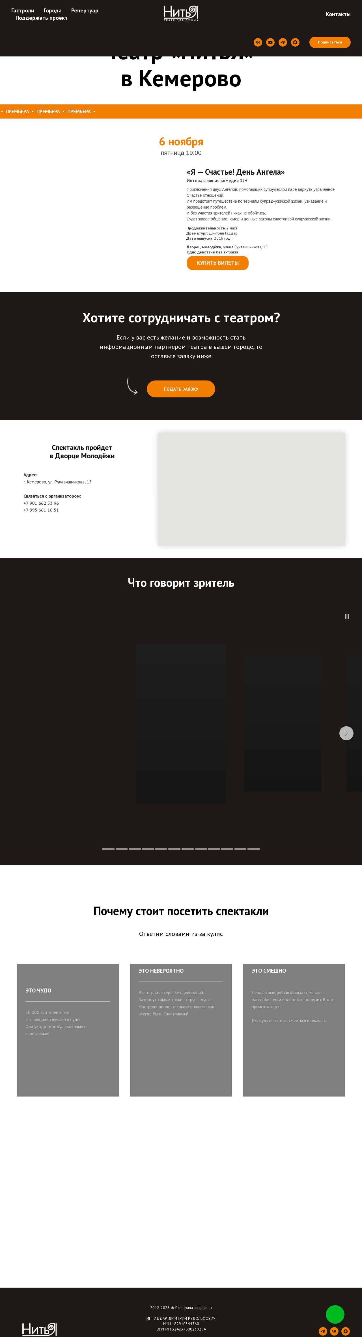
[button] (181, 388)
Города (53, 10)
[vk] (258, 42)
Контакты (338, 14)
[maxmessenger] (295, 42)
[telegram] (283, 42)
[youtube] (270, 42)
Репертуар (84, 10)
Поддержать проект (42, 17)
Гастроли (22, 10)
